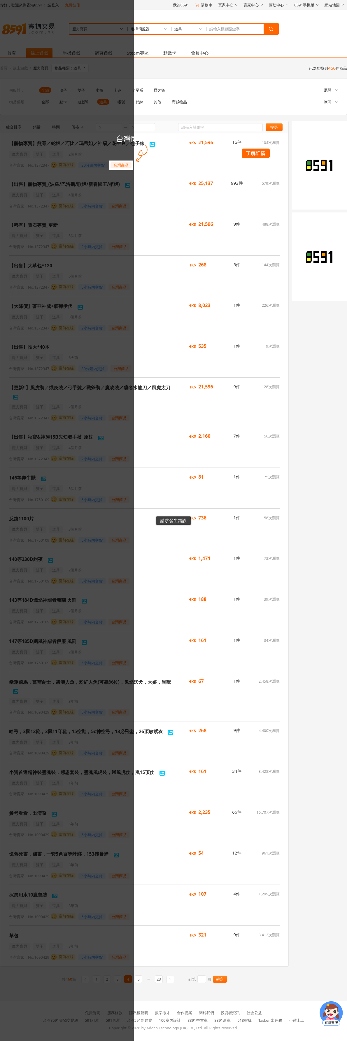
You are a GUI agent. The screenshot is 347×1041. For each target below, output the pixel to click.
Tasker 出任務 (270, 1020)
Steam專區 (138, 53)
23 (159, 979)
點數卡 (169, 53)
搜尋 (274, 127)
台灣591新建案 (139, 1020)
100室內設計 (169, 1020)
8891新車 (222, 1020)
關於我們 (206, 1012)
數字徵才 (162, 1012)
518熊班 (244, 1020)
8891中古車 (197, 1020)
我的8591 (181, 5)
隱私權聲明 (138, 1012)
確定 (220, 979)
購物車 (203, 5)
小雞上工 (296, 1020)
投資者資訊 (230, 1012)
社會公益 (254, 1012)
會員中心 (199, 53)
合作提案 (184, 1012)
